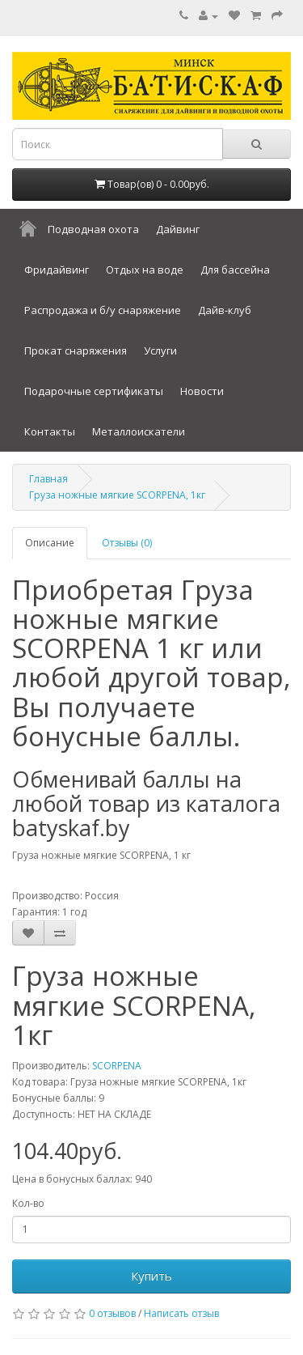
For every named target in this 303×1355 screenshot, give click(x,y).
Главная (48, 479)
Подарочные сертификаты (93, 391)
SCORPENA (116, 1066)
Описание (49, 543)
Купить (151, 1276)
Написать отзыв (181, 1313)
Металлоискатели (138, 431)
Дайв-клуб (224, 310)
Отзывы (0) (127, 543)
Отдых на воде (144, 269)
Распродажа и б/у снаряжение (102, 310)
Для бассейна (235, 269)
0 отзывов (112, 1313)
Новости (202, 391)
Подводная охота (93, 229)
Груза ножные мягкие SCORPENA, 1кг (117, 495)
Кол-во (28, 1203)
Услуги (160, 350)
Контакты (49, 431)
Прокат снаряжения (75, 350)
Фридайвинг (56, 269)
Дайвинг (178, 229)
